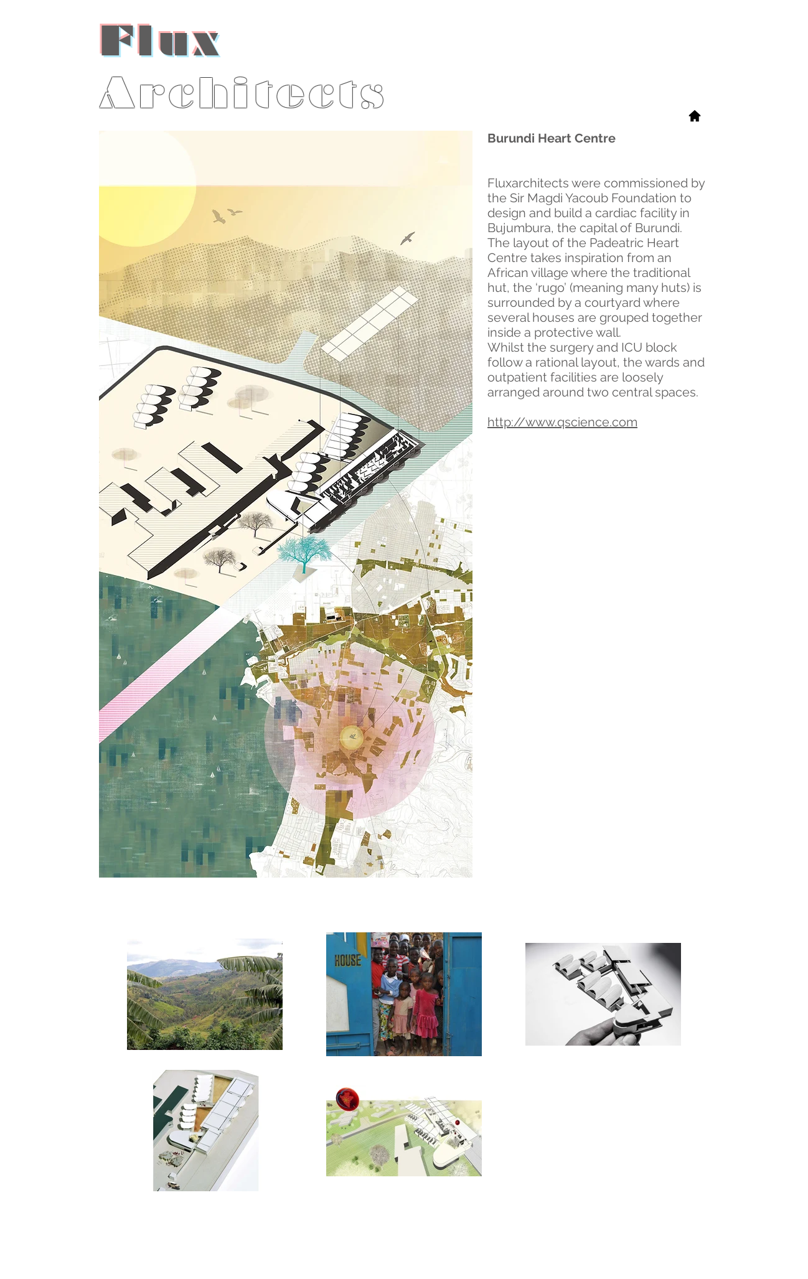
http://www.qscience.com (562, 422)
